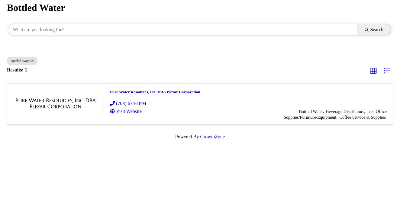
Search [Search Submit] (374, 29)
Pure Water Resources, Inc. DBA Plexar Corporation (155, 92)
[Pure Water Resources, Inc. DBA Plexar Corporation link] (55, 104)
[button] (373, 71)
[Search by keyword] (183, 29)
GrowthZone (212, 136)
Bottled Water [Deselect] (22, 61)
